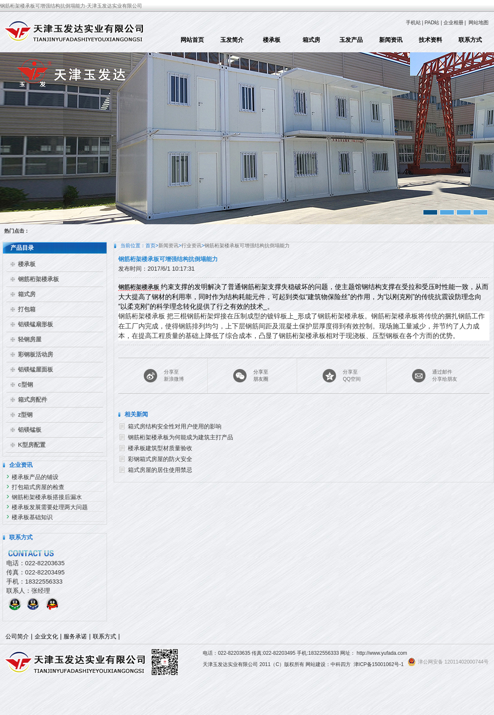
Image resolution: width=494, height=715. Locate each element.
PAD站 (432, 23)
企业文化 (46, 636)
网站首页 (192, 39)
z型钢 (25, 414)
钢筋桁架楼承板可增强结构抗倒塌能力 (247, 246)
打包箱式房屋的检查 (38, 487)
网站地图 (479, 23)
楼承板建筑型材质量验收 (160, 448)
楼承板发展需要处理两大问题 (50, 507)
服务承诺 (75, 636)
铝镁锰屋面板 (35, 369)
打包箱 (27, 309)
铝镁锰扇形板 (35, 324)
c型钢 (25, 384)
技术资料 (430, 39)
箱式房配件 (32, 399)
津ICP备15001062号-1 (379, 664)
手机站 (413, 23)
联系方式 (470, 39)
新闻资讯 (390, 39)
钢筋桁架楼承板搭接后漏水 (47, 497)
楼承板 (271, 39)
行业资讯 (191, 246)
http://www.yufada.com (381, 653)
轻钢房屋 (29, 339)
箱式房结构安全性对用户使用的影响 (175, 426)
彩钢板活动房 (35, 354)
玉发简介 (232, 39)
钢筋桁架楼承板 (38, 279)
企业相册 (453, 23)
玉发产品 (351, 39)
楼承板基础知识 (32, 517)
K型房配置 (32, 444)
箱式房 (311, 39)
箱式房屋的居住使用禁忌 (160, 469)
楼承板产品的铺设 (35, 477)
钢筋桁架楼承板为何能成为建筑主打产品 (180, 437)
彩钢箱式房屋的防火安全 (160, 459)
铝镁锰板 (29, 429)
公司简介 (17, 636)
